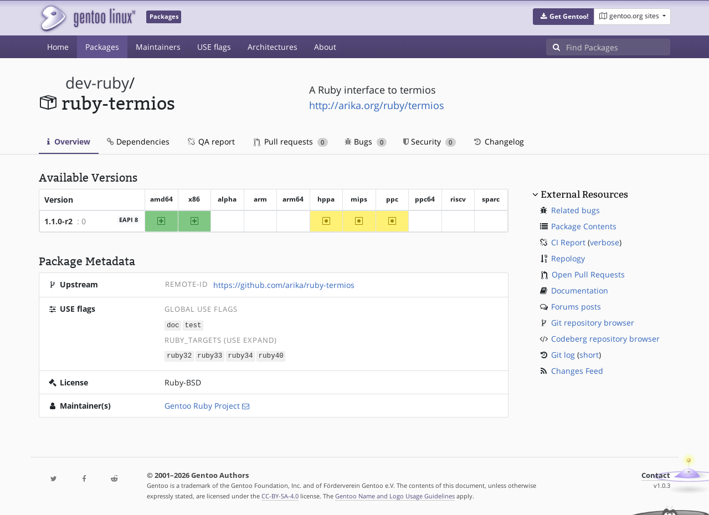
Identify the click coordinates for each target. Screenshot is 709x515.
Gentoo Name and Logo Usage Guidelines (395, 495)
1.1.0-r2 (58, 221)
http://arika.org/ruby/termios (376, 105)
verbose (604, 242)
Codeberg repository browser (605, 338)
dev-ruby (97, 83)
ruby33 (209, 355)
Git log (563, 354)
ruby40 (270, 355)
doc (173, 324)
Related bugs (575, 210)
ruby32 (179, 355)
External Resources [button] (584, 194)
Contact (655, 474)
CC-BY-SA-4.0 (280, 495)
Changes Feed (577, 370)
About (325, 47)
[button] (563, 16)
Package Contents (583, 226)
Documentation (579, 290)
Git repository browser (592, 322)
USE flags (214, 47)
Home (58, 47)
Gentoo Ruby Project (202, 404)
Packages (102, 47)
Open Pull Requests (588, 274)
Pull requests (291, 141)
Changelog (498, 141)
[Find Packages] (618, 47)
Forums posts (576, 306)
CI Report (568, 242)
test (192, 324)
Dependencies (138, 141)
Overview (68, 141)
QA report (210, 141)
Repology (568, 258)
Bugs (366, 141)
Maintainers (158, 47)
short (589, 354)
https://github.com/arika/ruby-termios (283, 285)
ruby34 (240, 355)
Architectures (272, 47)
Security (429, 141)
